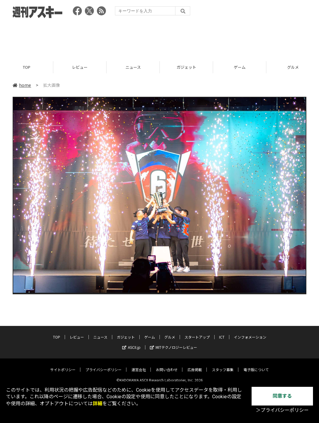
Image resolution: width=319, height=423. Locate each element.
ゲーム (240, 67)
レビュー (80, 67)
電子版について (256, 365)
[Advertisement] (159, 37)
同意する (282, 396)
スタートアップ (197, 332)
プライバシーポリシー (103, 365)
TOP (26, 67)
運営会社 (139, 365)
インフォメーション (250, 332)
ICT (222, 332)
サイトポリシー (63, 365)
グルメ (169, 332)
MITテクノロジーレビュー (173, 342)
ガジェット (186, 67)
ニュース (133, 67)
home (22, 85)
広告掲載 (194, 365)
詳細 (97, 403)
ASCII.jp (131, 342)
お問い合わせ (167, 365)
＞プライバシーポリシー (282, 410)
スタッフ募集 (223, 365)
